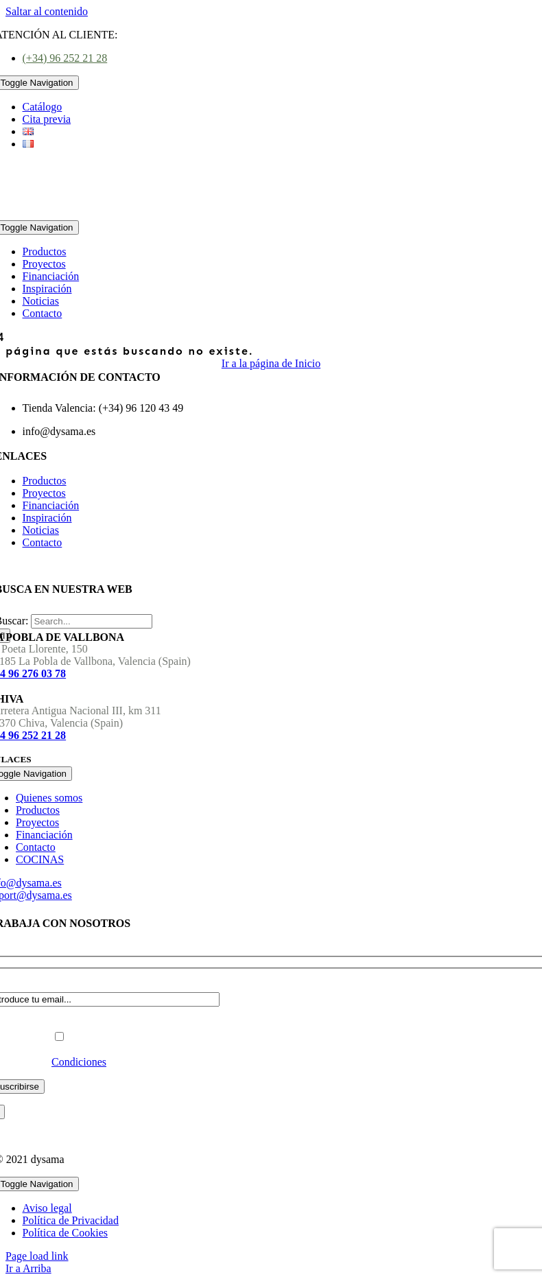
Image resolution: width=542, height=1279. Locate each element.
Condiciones (78, 1062)
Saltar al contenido (46, 11)
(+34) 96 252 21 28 (65, 58)
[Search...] (91, 621)
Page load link (37, 1256)
